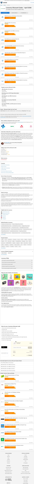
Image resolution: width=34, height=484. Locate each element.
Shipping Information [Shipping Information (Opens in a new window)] (5, 213)
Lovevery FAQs (3, 169)
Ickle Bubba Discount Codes (17, 225)
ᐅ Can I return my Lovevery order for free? (9, 262)
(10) (5, 12)
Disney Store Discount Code (27, 229)
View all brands (3, 234)
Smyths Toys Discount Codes (6, 229)
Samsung (14, 239)
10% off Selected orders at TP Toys (12, 375)
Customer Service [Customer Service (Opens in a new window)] (4, 214)
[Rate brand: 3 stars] (3, 159)
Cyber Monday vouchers (8, 473)
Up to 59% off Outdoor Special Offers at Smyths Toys (15, 424)
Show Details (31, 49)
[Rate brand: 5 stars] (6, 159)
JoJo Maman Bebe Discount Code (6, 225)
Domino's (30, 239)
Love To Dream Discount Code (25, 232)
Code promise (6, 385)
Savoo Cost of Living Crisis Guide (25, 473)
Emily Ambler (7, 142)
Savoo (1, 5)
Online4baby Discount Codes (24, 227)
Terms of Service (27, 0)
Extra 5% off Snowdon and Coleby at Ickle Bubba (15, 409)
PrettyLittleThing (18, 241)
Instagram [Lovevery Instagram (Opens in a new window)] (3, 218)
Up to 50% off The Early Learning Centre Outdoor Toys (16, 438)
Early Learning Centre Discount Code (16, 229)
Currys (6, 239)
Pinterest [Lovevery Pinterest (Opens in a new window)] (3, 217)
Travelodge (12, 246)
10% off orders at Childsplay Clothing (12, 392)
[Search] (26, 2)
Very (27, 241)
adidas (13, 241)
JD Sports (7, 246)
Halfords (25, 239)
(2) (14, 12)
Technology (25, 456)
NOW (30, 241)
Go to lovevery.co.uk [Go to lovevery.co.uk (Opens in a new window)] (5, 211)
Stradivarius (6, 244)
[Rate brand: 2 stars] (2, 159)
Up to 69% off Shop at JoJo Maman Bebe (13, 431)
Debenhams (10, 239)
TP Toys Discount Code (15, 227)
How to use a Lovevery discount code (7, 172)
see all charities (20, 122)
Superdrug (3, 246)
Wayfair (3, 241)
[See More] (32, 251)
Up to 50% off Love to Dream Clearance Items (14, 445)
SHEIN (2, 244)
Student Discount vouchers (8, 470)
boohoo (25, 244)
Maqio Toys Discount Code (16, 232)
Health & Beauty (25, 459)
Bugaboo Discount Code (25, 225)
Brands (5, 5)
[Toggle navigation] (33, 2)
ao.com (19, 239)
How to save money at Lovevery (6, 171)
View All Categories (4, 254)
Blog (25, 470)
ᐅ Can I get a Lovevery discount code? (8, 260)
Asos (21, 244)
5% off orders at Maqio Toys (10, 383)
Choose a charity (25, 478)
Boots (22, 239)
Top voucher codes (8, 467)
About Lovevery (3, 166)
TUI (5, 241)
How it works (25, 480)
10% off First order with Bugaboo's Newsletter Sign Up (16, 418)
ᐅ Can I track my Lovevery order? (7, 264)
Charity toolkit (25, 481)
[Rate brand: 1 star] (1, 159)
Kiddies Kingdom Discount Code (6, 232)
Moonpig (23, 241)
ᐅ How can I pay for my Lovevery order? (8, 266)
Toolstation (11, 244)
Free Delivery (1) (23, 12)
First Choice (29, 244)
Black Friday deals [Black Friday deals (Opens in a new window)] (25, 467)
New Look (9, 241)
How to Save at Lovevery (5, 164)
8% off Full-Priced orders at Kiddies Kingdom (14, 400)
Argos (2, 239)
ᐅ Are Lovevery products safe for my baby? (9, 268)
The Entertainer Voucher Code (6, 227)
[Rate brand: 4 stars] (5, 159)
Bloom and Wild (17, 244)
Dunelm (16, 246)
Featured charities (25, 483)
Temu (19, 246)
